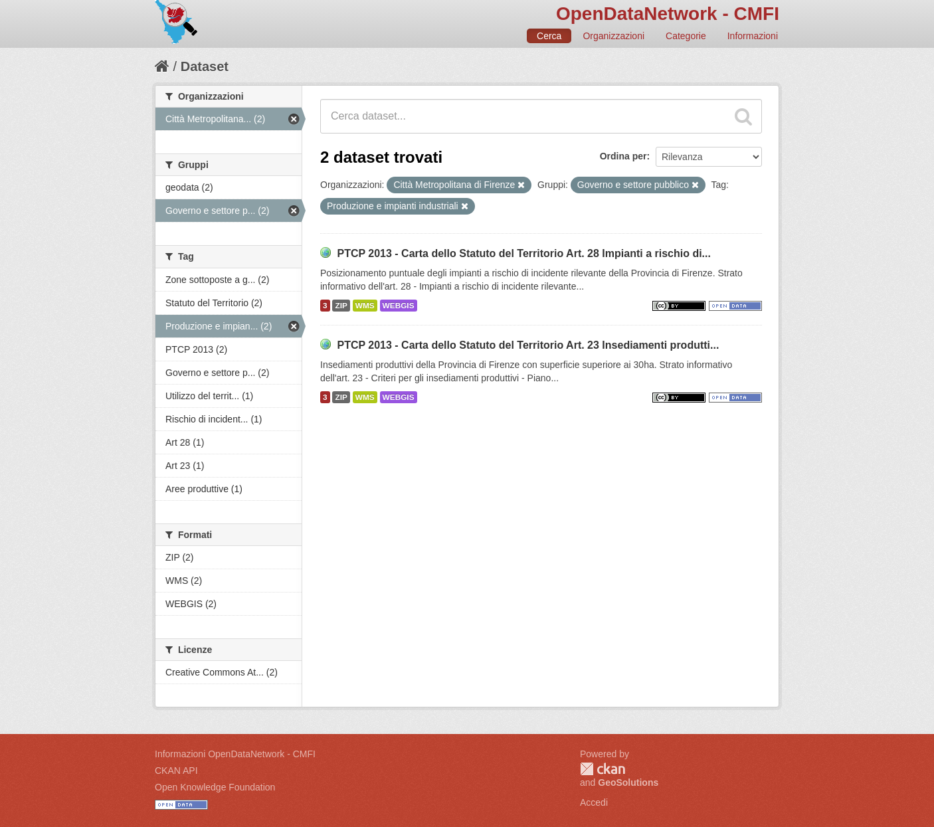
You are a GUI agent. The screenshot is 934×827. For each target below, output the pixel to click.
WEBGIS (399, 305)
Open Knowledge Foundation (215, 787)
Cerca (549, 36)
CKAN (602, 769)
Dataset (205, 66)
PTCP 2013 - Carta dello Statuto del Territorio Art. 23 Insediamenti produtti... (528, 345)
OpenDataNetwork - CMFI (667, 13)
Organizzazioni (613, 36)
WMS (365, 305)
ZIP (341, 305)
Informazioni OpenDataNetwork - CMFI (235, 754)
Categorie (686, 36)
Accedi (594, 802)
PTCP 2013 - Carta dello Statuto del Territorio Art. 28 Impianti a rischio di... (524, 253)
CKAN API (176, 770)
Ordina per (623, 156)
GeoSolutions (628, 782)
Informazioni (752, 36)
